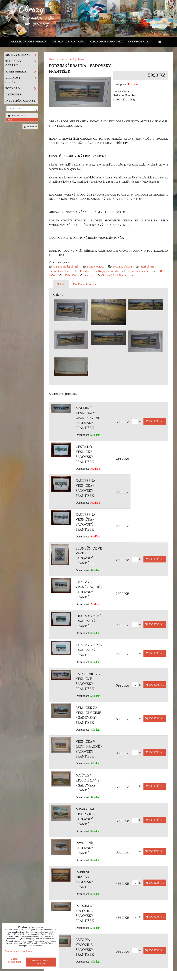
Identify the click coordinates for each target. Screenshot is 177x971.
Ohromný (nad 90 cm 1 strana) (119, 275)
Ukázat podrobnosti (14, 960)
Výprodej (13, 94)
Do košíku (154, 421)
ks (136, 421)
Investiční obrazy (20, 100)
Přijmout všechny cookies (41, 962)
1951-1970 (69, 275)
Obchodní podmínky (106, 41)
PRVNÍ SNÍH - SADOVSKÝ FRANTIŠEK (86, 848)
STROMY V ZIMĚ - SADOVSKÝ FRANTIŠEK (89, 650)
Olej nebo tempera (137, 271)
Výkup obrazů (139, 41)
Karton (88, 275)
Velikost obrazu (62, 271)
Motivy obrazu (95, 266)
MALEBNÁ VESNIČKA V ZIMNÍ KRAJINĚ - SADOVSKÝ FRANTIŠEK (89, 418)
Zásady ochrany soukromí (18, 950)
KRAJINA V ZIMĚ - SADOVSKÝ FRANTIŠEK (89, 621)
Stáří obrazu (148, 266)
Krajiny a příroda (108, 271)
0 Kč (10, 120)
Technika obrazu (122, 266)
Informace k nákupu (69, 41)
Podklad (85, 271)
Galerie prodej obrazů (28, 41)
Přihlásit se (30, 126)
